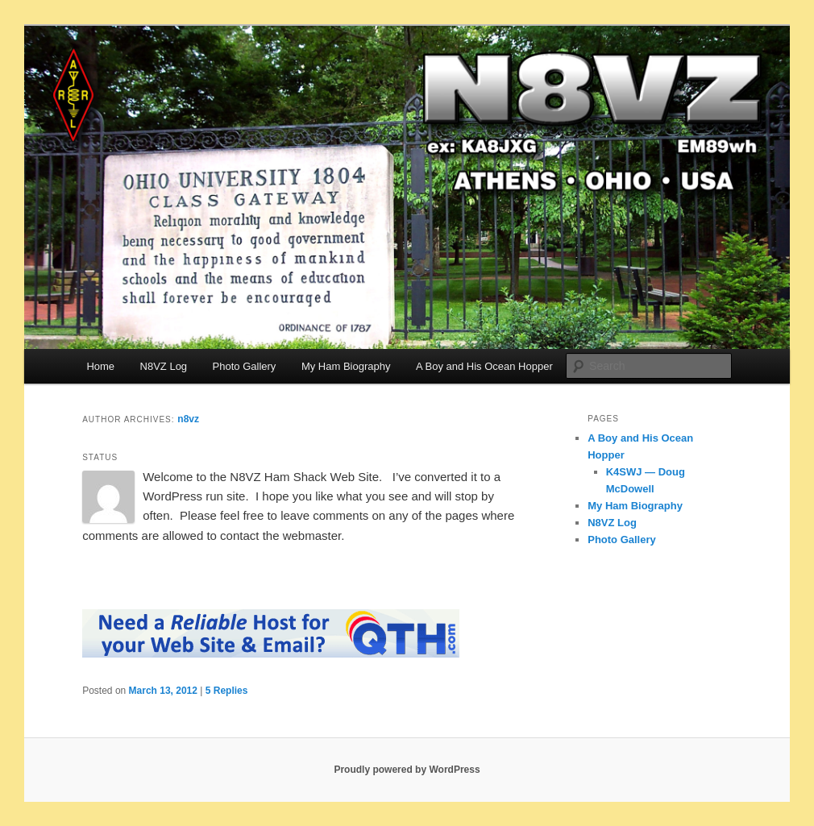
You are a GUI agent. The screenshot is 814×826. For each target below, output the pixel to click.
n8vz (188, 419)
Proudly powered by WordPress (407, 769)
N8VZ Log (164, 366)
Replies (227, 690)
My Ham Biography (346, 366)
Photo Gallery (244, 366)
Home (100, 366)
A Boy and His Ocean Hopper (484, 366)
